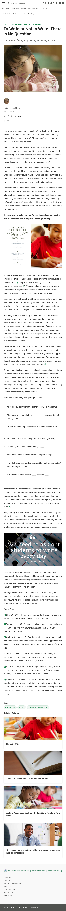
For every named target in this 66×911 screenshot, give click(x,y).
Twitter (41, 907)
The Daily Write (13, 744)
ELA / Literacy (10, 707)
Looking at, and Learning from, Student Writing (27, 778)
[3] (44, 364)
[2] (23, 286)
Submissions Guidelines (11, 14)
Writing (21, 707)
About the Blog (29, 14)
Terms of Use (8, 892)
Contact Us (7, 877)
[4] (39, 392)
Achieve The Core (53, 3)
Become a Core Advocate (12, 883)
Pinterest (46, 907)
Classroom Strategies (13, 24)
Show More (7, 886)
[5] (10, 507)
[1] (17, 282)
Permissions (8, 895)
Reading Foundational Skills (38, 707)
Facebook (50, 907)
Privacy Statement (10, 889)
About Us (7, 880)
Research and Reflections (34, 24)
